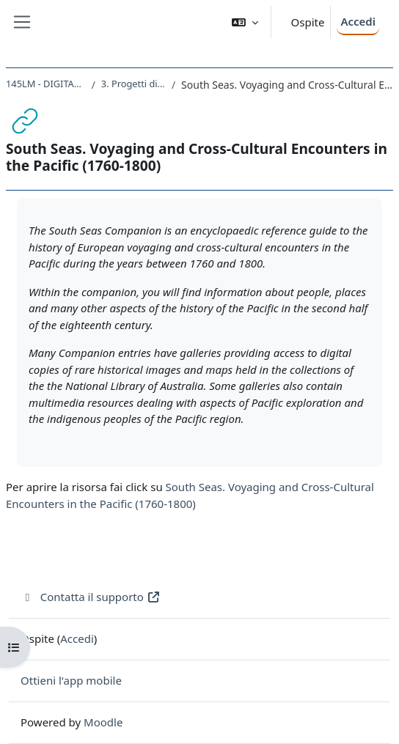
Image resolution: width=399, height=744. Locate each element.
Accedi (358, 21)
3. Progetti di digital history (133, 83)
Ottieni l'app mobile (71, 680)
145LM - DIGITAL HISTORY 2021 (46, 83)
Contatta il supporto (91, 596)
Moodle (103, 722)
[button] (245, 22)
